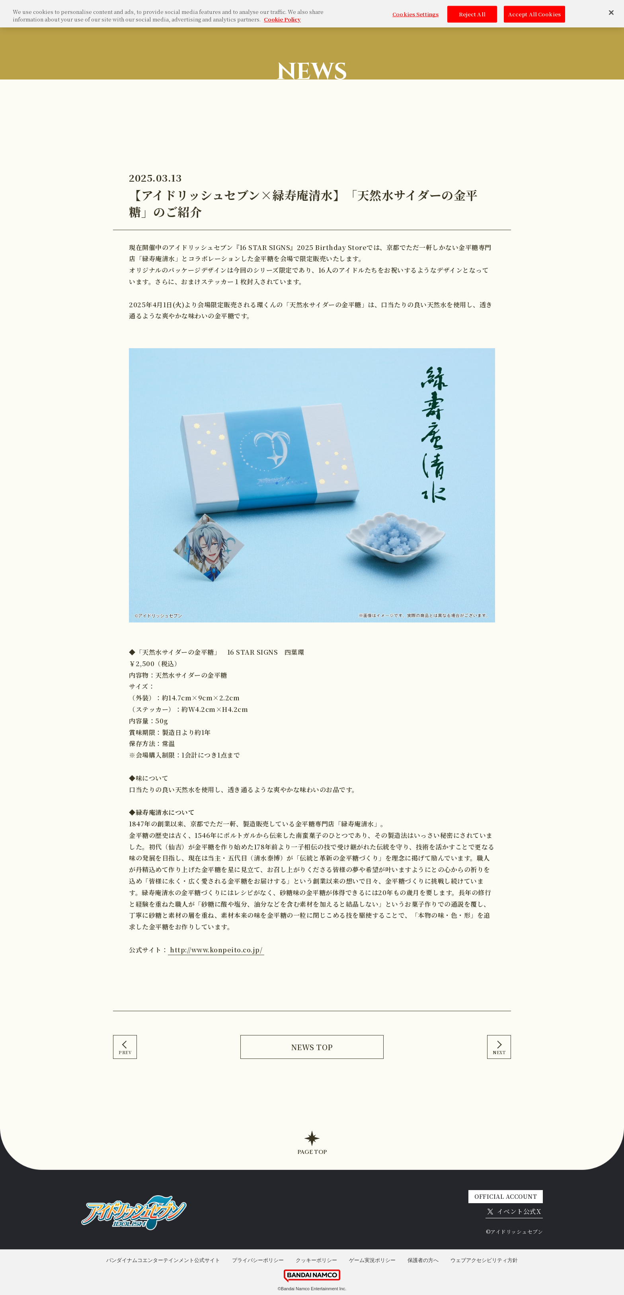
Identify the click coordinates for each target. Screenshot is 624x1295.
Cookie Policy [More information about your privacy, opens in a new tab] (282, 15)
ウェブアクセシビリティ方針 (484, 1260)
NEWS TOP (312, 1047)
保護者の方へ (423, 1260)
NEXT (499, 1052)
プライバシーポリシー (258, 1260)
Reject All (472, 10)
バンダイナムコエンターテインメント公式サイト (163, 1260)
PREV (125, 1052)
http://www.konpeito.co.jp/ (216, 949)
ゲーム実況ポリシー (372, 1260)
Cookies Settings (415, 10)
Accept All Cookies (534, 10)
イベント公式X (514, 1211)
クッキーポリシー (316, 1260)
